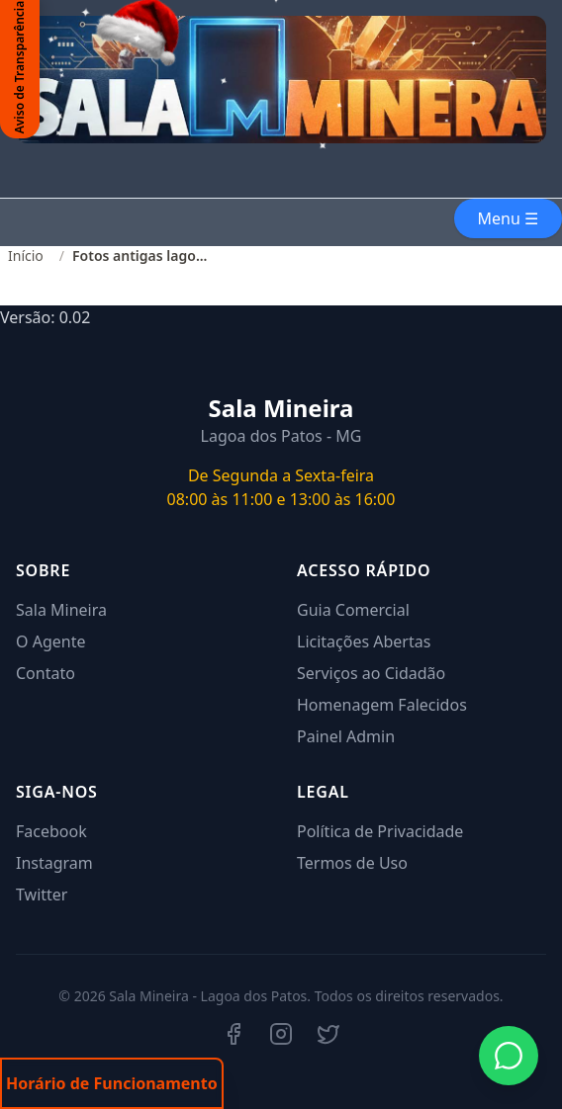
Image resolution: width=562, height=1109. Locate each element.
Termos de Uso (352, 863)
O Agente (50, 641)
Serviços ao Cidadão (371, 673)
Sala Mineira (61, 610)
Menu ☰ (508, 218)
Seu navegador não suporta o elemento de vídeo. (281, 185)
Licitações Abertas (363, 641)
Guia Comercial (353, 610)
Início (26, 255)
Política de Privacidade (380, 831)
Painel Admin (346, 736)
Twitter (41, 894)
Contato (45, 673)
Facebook (51, 831)
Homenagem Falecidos (382, 705)
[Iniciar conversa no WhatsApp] (508, 1055)
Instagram (54, 863)
